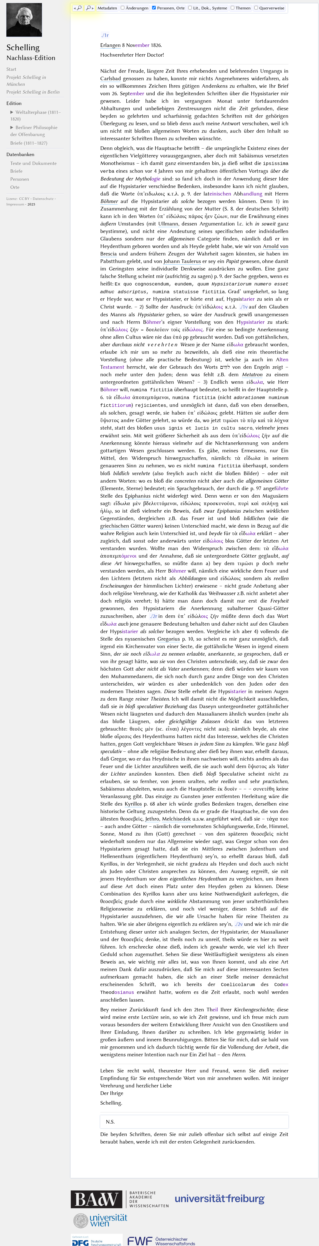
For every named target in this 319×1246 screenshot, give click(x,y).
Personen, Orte (168, 8)
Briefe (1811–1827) (28, 143)
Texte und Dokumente (33, 163)
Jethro (152, 816)
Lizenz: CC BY (17, 198)
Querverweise (269, 8)
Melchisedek (176, 816)
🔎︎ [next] (88, 8)
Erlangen (110, 45)
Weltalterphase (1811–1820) (35, 115)
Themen (241, 8)
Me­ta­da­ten (107, 8)
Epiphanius (137, 493)
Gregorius (168, 636)
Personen (19, 179)
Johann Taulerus (182, 260)
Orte (14, 187)
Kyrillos (133, 801)
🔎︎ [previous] (79, 8)
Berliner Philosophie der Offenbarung (33, 131)
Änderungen (135, 8)
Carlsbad (110, 78)
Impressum (15, 204)
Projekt (32, 92)
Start (11, 69)
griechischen (114, 523)
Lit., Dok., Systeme (207, 8)
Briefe (16, 171)
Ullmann (168, 223)
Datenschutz (43, 198)
